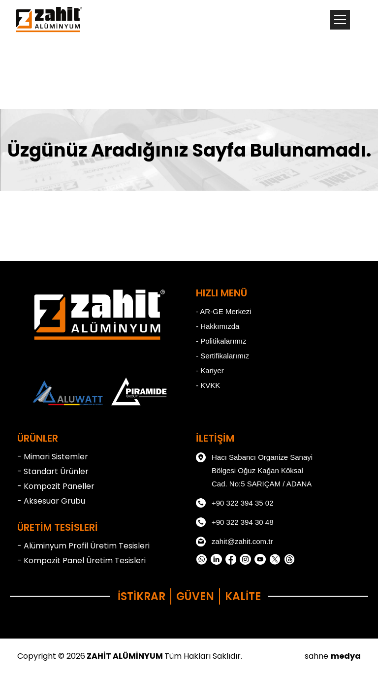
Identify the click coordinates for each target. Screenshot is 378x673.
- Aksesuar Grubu (51, 501)
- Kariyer (210, 370)
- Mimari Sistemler (52, 456)
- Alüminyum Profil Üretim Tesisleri (83, 545)
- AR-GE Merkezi (224, 311)
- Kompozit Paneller (55, 486)
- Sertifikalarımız (222, 356)
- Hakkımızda (217, 326)
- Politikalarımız (221, 341)
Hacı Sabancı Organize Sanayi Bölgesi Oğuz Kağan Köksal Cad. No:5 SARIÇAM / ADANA (254, 469)
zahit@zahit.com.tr (234, 541)
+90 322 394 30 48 (235, 522)
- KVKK (208, 385)
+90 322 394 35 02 (235, 503)
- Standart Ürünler (53, 471)
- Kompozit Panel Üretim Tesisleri (81, 560)
